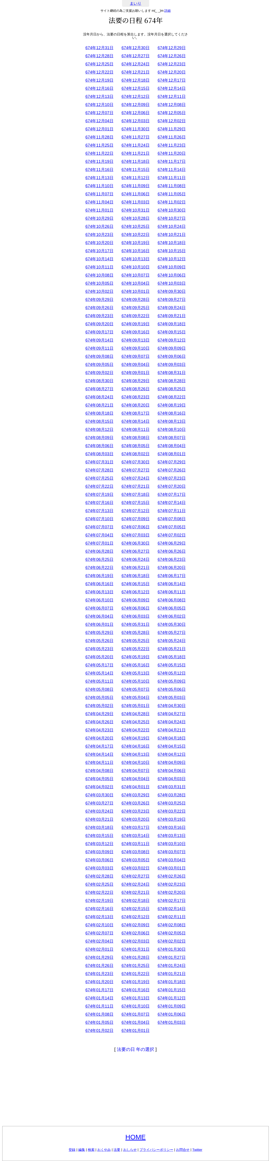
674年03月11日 (135, 844)
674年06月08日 (171, 600)
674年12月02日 (171, 121)
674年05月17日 (99, 665)
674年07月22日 (99, 486)
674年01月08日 (99, 1014)
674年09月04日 (135, 364)
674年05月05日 (99, 697)
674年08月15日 (99, 421)
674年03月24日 (99, 811)
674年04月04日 (135, 779)
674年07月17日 (171, 494)
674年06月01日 (99, 624)
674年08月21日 (99, 405)
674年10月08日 (99, 275)
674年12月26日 (171, 56)
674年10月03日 (171, 283)
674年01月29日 (99, 957)
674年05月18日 (171, 657)
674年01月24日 (171, 965)
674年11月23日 (171, 145)
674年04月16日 (135, 746)
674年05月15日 (171, 665)
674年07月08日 (171, 519)
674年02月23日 (171, 884)
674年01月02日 (99, 1030)
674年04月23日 (99, 730)
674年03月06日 (99, 860)
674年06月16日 (99, 584)
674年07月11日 (171, 511)
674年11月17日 (171, 161)
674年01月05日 (99, 1022)
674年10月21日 (171, 234)
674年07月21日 (135, 486)
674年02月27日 (135, 876)
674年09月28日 (135, 299)
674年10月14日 (99, 259)
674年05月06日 (171, 689)
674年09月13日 (135, 340)
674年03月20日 (135, 819)
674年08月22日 (171, 397)
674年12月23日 (171, 64)
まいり (135, 3)
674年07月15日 (135, 502)
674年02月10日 (99, 925)
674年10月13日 (135, 259)
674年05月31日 (135, 624)
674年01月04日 (135, 1022)
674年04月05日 (99, 779)
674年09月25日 (135, 307)
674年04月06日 (171, 770)
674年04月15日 (171, 746)
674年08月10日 (171, 429)
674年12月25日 (99, 64)
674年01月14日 (99, 998)
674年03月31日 (171, 787)
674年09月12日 (171, 340)
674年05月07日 (135, 689)
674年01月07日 (135, 1014)
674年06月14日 (171, 584)
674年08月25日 (171, 389)
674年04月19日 (135, 738)
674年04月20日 (99, 738)
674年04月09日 (171, 762)
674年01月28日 (135, 957)
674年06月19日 (99, 576)
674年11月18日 (135, 161)
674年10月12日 (171, 259)
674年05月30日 (171, 624)
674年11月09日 (135, 186)
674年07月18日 (135, 494)
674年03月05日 (135, 860)
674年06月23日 (171, 559)
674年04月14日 (99, 754)
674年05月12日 (171, 673)
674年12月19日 (99, 80)
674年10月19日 (135, 243)
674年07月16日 (99, 502)
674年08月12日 (99, 429)
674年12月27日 (135, 56)
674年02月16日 (99, 909)
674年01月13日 (135, 998)
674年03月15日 (99, 835)
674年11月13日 (99, 178)
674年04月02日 (99, 787)
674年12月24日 (135, 64)
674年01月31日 (135, 949)
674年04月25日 (135, 722)
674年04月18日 (171, 738)
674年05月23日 (99, 649)
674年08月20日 (135, 405)
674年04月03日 (171, 779)
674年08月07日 (171, 437)
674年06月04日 (99, 616)
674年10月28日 (135, 218)
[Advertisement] (135, 1090)
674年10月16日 (135, 251)
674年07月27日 (135, 470)
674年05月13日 (135, 673)
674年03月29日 (135, 795)
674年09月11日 (99, 348)
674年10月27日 (171, 218)
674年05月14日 (99, 673)
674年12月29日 (171, 48)
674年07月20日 (171, 486)
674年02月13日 (99, 917)
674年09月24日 (171, 307)
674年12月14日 (171, 88)
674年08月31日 (171, 372)
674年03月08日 (135, 852)
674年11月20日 (171, 153)
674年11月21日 (135, 153)
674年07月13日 (99, 511)
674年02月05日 (171, 933)
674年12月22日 (99, 72)
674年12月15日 (135, 88)
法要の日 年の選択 (135, 1049)
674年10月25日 (135, 226)
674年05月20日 (99, 657)
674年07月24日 (135, 478)
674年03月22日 (171, 811)
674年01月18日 (171, 982)
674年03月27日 (99, 803)
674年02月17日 (171, 900)
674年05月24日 (171, 640)
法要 (116, 1150)
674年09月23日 (99, 316)
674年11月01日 (99, 210)
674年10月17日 (99, 251)
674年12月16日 (99, 88)
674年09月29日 (99, 299)
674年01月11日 (99, 1006)
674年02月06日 (135, 933)
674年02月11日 (171, 917)
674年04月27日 (171, 714)
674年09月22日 (135, 316)
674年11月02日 (171, 202)
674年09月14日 (99, 340)
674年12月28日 (99, 56)
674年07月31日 (99, 462)
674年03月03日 (99, 868)
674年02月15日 (135, 909)
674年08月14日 (135, 421)
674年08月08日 (135, 437)
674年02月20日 (171, 892)
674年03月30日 (99, 795)
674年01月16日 (135, 990)
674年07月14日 (171, 502)
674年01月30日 (171, 949)
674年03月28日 (171, 795)
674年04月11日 (99, 762)
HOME (135, 1137)
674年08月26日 (135, 389)
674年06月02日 (171, 616)
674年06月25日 (99, 559)
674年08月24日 (99, 397)
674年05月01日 (135, 705)
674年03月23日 (135, 811)
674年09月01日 (135, 372)
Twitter (197, 1150)
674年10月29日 (99, 218)
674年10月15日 (171, 251)
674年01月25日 (135, 965)
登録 (72, 1150)
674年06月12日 (135, 592)
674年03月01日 (171, 868)
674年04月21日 (171, 730)
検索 (91, 1150)
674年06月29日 (171, 543)
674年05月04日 (135, 697)
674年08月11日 (135, 429)
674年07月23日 (171, 478)
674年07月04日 (99, 535)
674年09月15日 (171, 332)
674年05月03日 (171, 697)
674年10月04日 (135, 283)
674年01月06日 (171, 1014)
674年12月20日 (171, 72)
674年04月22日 (135, 730)
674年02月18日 (135, 900)
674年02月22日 (99, 892)
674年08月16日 (171, 413)
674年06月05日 (171, 608)
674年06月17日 (171, 576)
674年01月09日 (171, 1006)
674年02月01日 (99, 949)
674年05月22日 (135, 649)
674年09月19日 (135, 324)
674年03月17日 (135, 827)
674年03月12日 (99, 844)
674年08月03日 (99, 454)
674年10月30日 (171, 210)
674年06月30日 (135, 543)
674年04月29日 (99, 714)
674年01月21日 (171, 973)
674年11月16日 (99, 169)
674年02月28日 (99, 876)
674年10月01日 (135, 291)
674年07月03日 (135, 535)
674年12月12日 (135, 96)
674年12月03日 (135, 121)
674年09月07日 (135, 356)
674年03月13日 (171, 835)
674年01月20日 (99, 982)
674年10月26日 (99, 226)
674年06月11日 (171, 592)
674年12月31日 (99, 48)
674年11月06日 (135, 194)
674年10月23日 (99, 234)
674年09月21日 (171, 316)
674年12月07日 (99, 113)
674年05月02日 (99, 705)
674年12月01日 (99, 129)
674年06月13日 (99, 592)
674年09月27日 (171, 299)
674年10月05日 (99, 283)
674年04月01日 (135, 787)
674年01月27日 (171, 957)
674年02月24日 (135, 884)
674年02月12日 (135, 917)
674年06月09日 (135, 600)
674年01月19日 (135, 982)
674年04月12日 (171, 754)
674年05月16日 (135, 665)
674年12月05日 (171, 113)
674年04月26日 (99, 722)
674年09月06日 (171, 356)
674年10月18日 (171, 243)
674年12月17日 (171, 80)
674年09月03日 (171, 364)
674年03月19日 (171, 819)
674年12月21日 (135, 72)
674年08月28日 (171, 381)
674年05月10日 (135, 681)
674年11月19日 (99, 161)
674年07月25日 (99, 478)
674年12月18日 (135, 80)
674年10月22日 (135, 234)
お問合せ (183, 1150)
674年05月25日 (135, 640)
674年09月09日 (171, 348)
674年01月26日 (99, 965)
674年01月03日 (171, 1022)
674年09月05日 (99, 364)
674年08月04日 (171, 446)
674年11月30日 (135, 129)
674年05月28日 (135, 632)
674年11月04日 (99, 202)
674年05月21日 (171, 649)
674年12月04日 (99, 121)
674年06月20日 (171, 567)
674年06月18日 (135, 576)
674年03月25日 (171, 803)
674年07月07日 (99, 527)
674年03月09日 (99, 852)
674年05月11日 (99, 681)
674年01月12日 (171, 998)
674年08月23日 (135, 397)
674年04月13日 (135, 754)
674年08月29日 (135, 381)
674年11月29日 (171, 129)
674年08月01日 (171, 454)
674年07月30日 (135, 462)
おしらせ (130, 1150)
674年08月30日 (99, 381)
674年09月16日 (135, 332)
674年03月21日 (99, 819)
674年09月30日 (171, 291)
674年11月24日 (135, 145)
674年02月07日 (99, 933)
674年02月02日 (171, 941)
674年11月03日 (135, 202)
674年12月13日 (99, 96)
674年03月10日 (171, 844)
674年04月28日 (135, 714)
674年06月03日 (135, 616)
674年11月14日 (171, 169)
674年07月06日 (135, 527)
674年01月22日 (135, 973)
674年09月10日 (135, 348)
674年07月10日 (99, 519)
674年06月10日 (99, 600)
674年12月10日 (99, 104)
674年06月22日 (99, 567)
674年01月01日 (135, 1030)
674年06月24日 (135, 559)
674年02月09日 (135, 925)
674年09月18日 (171, 324)
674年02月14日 (171, 909)
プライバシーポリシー (156, 1150)
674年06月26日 (171, 551)
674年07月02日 (171, 535)
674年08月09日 (99, 437)
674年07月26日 (171, 470)
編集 (81, 1150)
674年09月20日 (99, 324)
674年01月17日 (99, 990)
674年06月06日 (135, 608)
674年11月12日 (135, 178)
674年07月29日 (171, 462)
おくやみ (104, 1150)
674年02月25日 (99, 884)
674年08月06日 (99, 446)
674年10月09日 (171, 267)
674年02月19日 (99, 900)
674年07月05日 (171, 527)
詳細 (167, 10)
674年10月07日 (135, 275)
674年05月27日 (171, 632)
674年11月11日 (171, 178)
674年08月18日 (99, 413)
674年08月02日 (135, 454)
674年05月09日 (171, 681)
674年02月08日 (171, 925)
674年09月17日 (99, 332)
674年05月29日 (99, 632)
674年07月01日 (99, 543)
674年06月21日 (135, 567)
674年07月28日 (99, 470)
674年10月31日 (135, 210)
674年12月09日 (135, 104)
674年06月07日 (99, 608)
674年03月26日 (135, 803)
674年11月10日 (99, 186)
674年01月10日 (135, 1006)
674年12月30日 (135, 48)
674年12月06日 (135, 113)
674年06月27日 (135, 551)
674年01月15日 (171, 990)
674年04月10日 (135, 762)
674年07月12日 (135, 511)
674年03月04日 (171, 860)
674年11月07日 (99, 194)
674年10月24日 (171, 226)
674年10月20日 (99, 243)
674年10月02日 (99, 291)
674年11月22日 (99, 153)
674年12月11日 (171, 96)
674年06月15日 (135, 584)
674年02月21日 (135, 892)
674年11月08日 (171, 186)
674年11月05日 (171, 194)
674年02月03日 (135, 941)
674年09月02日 (99, 372)
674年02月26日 (171, 876)
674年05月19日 (135, 657)
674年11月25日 (99, 145)
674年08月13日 (171, 421)
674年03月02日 (135, 868)
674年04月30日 (171, 705)
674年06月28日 (99, 551)
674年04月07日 (135, 770)
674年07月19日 (99, 494)
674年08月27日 (99, 389)
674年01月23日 (99, 973)
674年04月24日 (171, 722)
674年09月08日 (99, 356)
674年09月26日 (99, 307)
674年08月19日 (171, 405)
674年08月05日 (135, 446)
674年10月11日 (99, 267)
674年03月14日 (135, 835)
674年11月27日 (135, 137)
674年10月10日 (135, 267)
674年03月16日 (171, 827)
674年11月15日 (135, 169)
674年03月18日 (99, 827)
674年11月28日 (99, 137)
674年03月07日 (171, 852)
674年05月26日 (99, 640)
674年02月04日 (99, 941)
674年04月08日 (99, 770)
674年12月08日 (171, 104)
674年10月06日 (171, 275)
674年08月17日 (135, 413)
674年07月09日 (135, 519)
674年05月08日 (99, 689)
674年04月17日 (99, 746)
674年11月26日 (171, 137)
